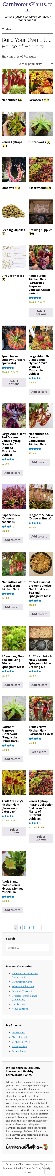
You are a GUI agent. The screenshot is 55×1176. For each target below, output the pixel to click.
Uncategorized (19, 1004)
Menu (8, 29)
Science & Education (23, 986)
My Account (18, 1032)
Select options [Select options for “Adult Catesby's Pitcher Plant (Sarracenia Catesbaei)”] (14, 831)
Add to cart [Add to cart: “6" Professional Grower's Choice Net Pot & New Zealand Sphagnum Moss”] (39, 614)
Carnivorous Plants (22, 981)
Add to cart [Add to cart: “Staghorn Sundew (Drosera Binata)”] (39, 536)
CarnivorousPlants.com (28, 7)
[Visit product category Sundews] (14, 174)
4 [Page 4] (29, 927)
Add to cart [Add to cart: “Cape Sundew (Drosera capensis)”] (12, 540)
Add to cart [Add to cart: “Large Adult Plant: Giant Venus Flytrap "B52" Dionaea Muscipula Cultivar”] (39, 392)
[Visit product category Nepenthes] (14, 86)
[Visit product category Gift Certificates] (14, 264)
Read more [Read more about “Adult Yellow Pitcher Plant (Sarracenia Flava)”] (38, 752)
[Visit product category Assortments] (41, 174)
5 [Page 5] (33, 927)
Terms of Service (21, 1041)
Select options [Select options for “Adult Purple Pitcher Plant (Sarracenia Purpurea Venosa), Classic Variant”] (41, 312)
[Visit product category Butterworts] (41, 128)
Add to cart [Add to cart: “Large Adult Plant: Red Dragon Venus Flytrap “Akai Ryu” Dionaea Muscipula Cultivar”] (12, 473)
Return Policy (19, 1051)
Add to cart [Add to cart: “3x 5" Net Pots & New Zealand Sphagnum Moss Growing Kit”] (39, 685)
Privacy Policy (19, 1046)
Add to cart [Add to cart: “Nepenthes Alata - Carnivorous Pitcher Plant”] (12, 607)
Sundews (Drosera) (22, 991)
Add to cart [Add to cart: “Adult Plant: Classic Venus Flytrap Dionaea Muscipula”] (12, 910)
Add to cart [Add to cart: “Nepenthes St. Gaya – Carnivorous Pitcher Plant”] (39, 462)
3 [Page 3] (24, 927)
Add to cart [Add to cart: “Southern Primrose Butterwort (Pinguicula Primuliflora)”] (12, 759)
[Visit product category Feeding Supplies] (14, 218)
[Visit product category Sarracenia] (41, 86)
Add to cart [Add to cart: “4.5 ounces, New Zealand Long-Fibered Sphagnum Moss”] (12, 685)
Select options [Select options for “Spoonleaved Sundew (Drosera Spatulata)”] (14, 382)
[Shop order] (35, 64)
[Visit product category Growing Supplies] (41, 218)
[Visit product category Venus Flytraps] (14, 130)
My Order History (21, 1037)
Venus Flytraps (20, 1008)
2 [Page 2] (20, 927)
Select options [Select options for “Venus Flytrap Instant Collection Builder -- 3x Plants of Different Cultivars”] (41, 838)
